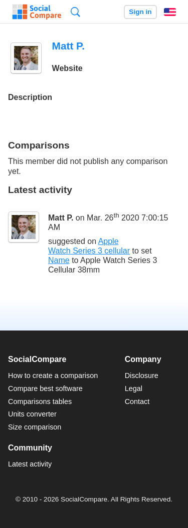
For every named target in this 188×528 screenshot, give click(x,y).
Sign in (140, 12)
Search (75, 11)
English (170, 12)
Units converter (32, 414)
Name (59, 260)
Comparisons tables (40, 402)
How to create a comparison (53, 376)
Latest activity (30, 464)
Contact (137, 402)
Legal (133, 388)
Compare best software (45, 388)
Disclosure (141, 376)
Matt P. (60, 218)
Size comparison (34, 427)
